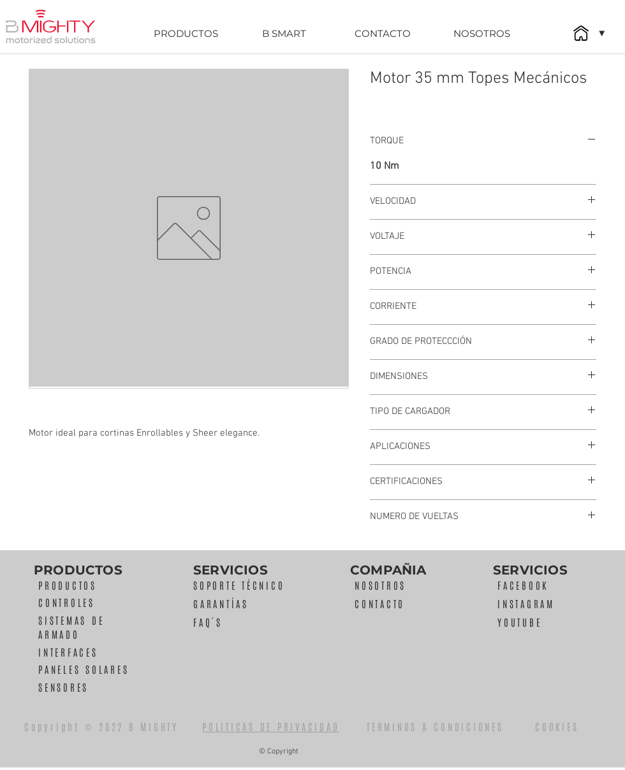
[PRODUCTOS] (185, 33)
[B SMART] (284, 33)
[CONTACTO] (382, 33)
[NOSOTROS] (481, 33)
